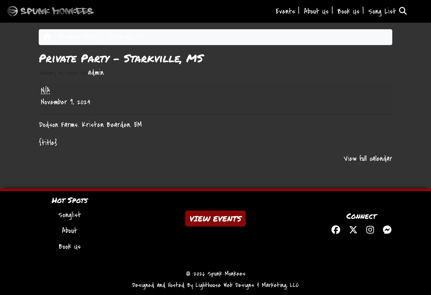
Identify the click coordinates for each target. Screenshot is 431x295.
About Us (316, 11)
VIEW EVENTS (215, 218)
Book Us (348, 11)
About (69, 231)
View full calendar (368, 159)
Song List (387, 11)
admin (96, 72)
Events (285, 11)
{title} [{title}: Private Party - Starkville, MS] (48, 143)
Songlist (69, 215)
